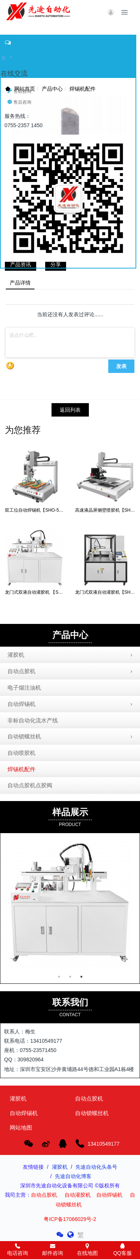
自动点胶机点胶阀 (29, 785)
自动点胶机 (70, 672)
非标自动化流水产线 (32, 720)
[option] (70, 904)
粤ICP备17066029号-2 (70, 1219)
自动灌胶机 (78, 1195)
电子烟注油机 (24, 687)
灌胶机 (70, 655)
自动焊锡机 (70, 704)
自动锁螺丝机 (70, 737)
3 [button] (81, 976)
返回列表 (70, 410)
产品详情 (20, 283)
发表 (121, 366)
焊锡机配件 (21, 769)
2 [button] (70, 976)
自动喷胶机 (21, 753)
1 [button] (59, 976)
